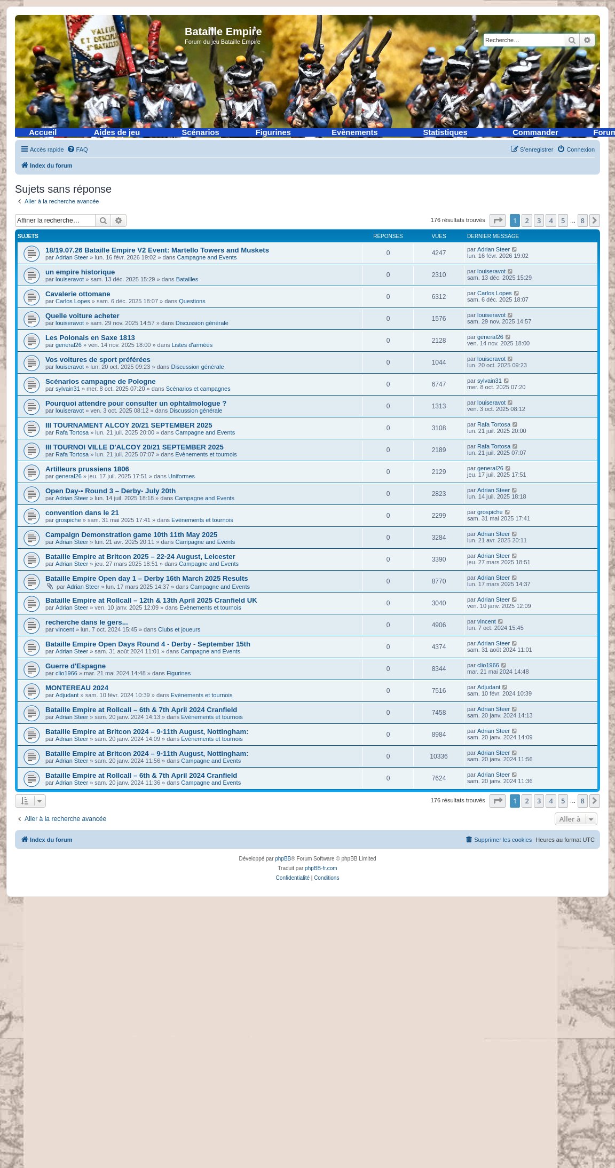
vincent (65, 629)
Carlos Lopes (73, 301)
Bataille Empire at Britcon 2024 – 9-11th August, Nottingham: (147, 732)
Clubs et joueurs (179, 629)
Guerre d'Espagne (75, 666)
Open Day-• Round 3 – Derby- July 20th (110, 491)
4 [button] (551, 220)
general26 (69, 345)
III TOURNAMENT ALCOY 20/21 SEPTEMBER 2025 (128, 425)
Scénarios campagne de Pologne (100, 381)
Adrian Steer (72, 257)
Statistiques (445, 132)
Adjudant (67, 695)
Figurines (273, 132)
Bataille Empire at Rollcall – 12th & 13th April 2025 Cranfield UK (151, 600)
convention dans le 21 (82, 513)
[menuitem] (77, 149)
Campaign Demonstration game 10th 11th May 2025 (131, 535)
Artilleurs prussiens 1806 (87, 469)
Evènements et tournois (206, 454)
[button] (498, 220)
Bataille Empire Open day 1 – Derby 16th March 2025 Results (146, 578)
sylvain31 (68, 388)
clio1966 (66, 673)
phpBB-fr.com (321, 868)
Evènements (354, 132)
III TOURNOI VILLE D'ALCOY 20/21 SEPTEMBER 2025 (134, 447)
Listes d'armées (192, 345)
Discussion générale (202, 323)
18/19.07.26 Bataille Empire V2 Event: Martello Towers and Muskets (157, 250)
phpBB (283, 859)
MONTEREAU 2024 (76, 688)
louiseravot (70, 279)
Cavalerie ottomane (78, 294)
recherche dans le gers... (86, 622)
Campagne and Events (206, 257)
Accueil (43, 132)
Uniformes (181, 476)
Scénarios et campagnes (198, 388)
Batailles (187, 279)
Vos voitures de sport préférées (98, 360)
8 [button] (583, 220)
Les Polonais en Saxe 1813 (90, 338)
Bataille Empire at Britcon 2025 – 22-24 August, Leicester (140, 557)
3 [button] (539, 220)
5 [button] (563, 220)
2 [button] (527, 220)
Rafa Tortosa (72, 432)
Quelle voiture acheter (82, 316)
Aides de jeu (117, 132)
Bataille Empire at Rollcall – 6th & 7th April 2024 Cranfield (141, 710)
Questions (192, 301)
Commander (535, 132)
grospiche (68, 520)
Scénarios (200, 132)
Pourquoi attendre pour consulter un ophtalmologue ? (135, 403)
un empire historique (80, 272)
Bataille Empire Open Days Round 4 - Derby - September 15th (147, 644)
